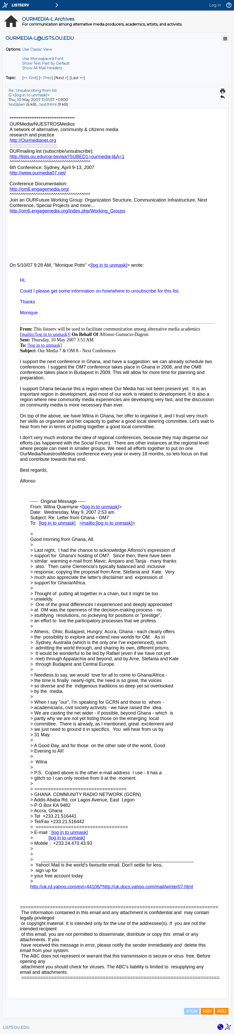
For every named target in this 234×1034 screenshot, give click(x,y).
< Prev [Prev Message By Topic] (46, 77)
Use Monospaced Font (42, 58)
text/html (47, 104)
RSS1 (207, 1011)
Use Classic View (37, 49)
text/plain (17, 104)
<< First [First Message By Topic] (30, 77)
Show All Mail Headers (42, 68)
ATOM (192, 1011)
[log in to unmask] (30, 95)
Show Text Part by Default (46, 63)
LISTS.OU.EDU (16, 1027)
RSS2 (222, 1011)
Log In (215, 5)
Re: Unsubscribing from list (33, 90)
